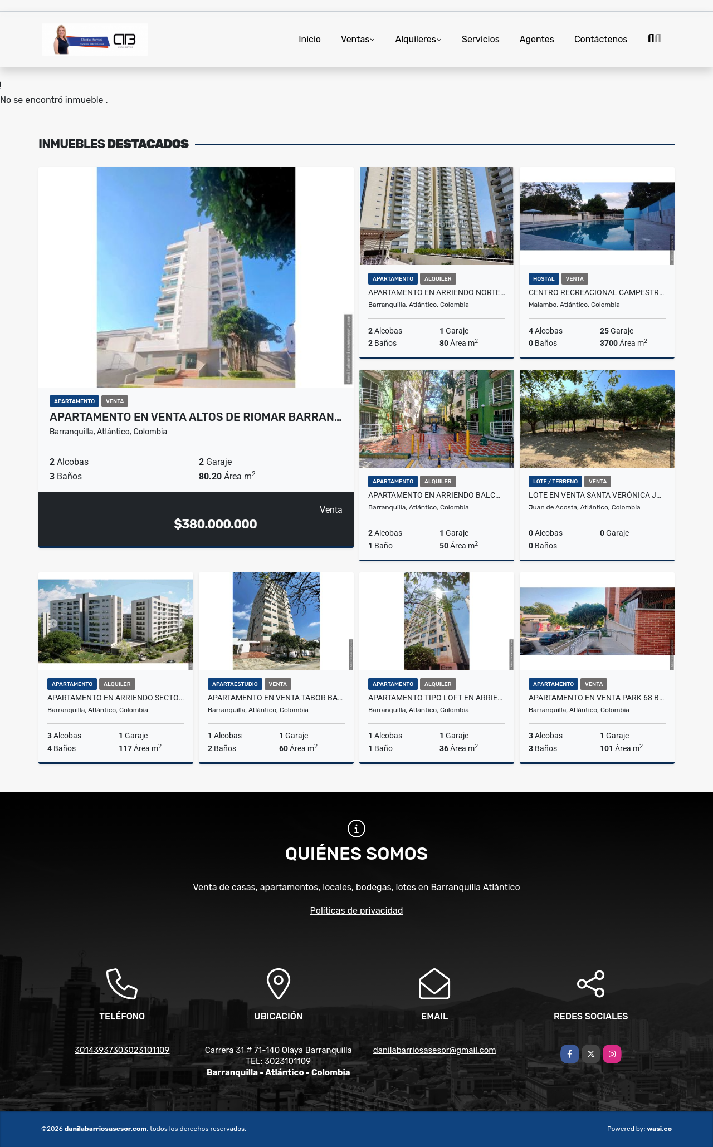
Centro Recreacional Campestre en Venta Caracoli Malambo (597, 292)
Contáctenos (601, 39)
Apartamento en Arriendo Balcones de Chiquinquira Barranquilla (436, 495)
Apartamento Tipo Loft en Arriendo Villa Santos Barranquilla (436, 697)
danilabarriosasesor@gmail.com (434, 1050)
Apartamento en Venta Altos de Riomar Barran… (195, 417)
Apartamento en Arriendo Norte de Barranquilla (436, 292)
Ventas (355, 39)
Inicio (310, 39)
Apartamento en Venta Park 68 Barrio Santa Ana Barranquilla (597, 697)
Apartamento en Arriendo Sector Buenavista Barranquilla (115, 697)
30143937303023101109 (122, 1050)
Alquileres (415, 39)
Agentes (537, 39)
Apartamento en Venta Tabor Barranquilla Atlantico (276, 697)
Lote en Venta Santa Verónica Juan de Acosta (597, 495)
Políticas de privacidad (356, 910)
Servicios (481, 39)
